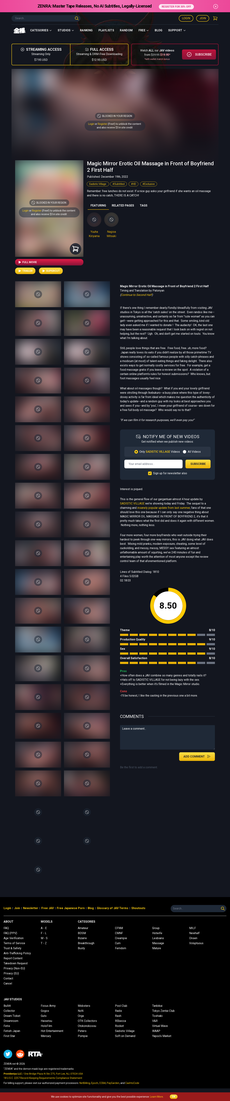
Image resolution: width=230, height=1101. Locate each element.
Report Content (13, 958)
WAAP (156, 1031)
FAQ (6, 928)
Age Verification (14, 938)
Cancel (8, 983)
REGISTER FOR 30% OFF (176, 6)
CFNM (119, 928)
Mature (156, 948)
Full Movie (27, 262)
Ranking (86, 30)
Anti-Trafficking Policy (17, 953)
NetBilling (84, 1083)
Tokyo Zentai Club (163, 1011)
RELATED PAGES (123, 205)
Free (144, 30)
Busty (81, 948)
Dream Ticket (12, 1016)
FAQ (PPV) (10, 933)
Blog (158, 30)
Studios (66, 30)
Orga (81, 1016)
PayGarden (113, 1083)
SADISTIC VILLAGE (132, 503)
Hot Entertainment (52, 1031)
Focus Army (48, 1005)
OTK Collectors (87, 1021)
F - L (44, 933)
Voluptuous (196, 943)
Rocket (119, 1026)
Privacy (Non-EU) (14, 968)
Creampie (121, 938)
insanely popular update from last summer (163, 507)
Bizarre (82, 938)
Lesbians (158, 938)
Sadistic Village (98, 184)
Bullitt (7, 1005)
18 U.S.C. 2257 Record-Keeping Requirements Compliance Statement (43, 1078)
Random (126, 30)
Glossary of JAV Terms (112, 908)
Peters (82, 1031)
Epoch (94, 1083)
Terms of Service (14, 943)
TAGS (143, 205)
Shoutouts (138, 908)
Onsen (193, 938)
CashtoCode (132, 1083)
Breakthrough (86, 943)
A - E (44, 928)
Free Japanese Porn (71, 908)
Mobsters (84, 1005)
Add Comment (197, 756)
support (177, 30)
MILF (192, 928)
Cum (118, 943)
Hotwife (157, 933)
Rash (118, 1016)
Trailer (25, 271)
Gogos (45, 1011)
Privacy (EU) (11, 973)
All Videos (194, 451)
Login (186, 18)
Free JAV (47, 908)
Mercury (46, 1036)
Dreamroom (11, 1021)
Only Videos (159, 451)
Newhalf (194, 933)
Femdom (120, 948)
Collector (9, 1011)
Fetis (7, 1026)
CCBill (102, 1083)
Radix (118, 1011)
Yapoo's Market (161, 1036)
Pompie (83, 1036)
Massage (158, 943)
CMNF (119, 933)
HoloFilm (46, 1026)
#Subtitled (118, 184)
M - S (44, 938)
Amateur (83, 928)
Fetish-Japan (12, 1031)
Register (102, 123)
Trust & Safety (12, 948)
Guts (44, 1016)
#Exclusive (148, 184)
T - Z (44, 943)
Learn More (156, 1096)
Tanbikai (157, 1005)
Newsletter (30, 908)
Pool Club (121, 1005)
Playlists (106, 30)
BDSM (82, 933)
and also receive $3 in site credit (49, 214)
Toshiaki (157, 1016)
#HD (133, 184)
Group (156, 928)
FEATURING (98, 205)
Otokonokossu (87, 1026)
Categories (41, 30)
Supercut (51, 271)
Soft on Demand (125, 1036)
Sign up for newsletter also (170, 473)
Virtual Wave (160, 1026)
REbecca (120, 1021)
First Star (9, 1036)
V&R (155, 1021)
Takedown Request (16, 963)
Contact (8, 978)
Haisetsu (46, 1021)
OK (173, 1096)
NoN (80, 1011)
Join (202, 18)
